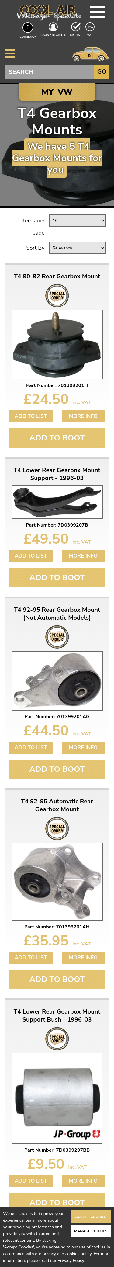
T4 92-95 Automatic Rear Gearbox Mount (57, 805)
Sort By (35, 248)
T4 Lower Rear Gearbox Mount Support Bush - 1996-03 (57, 1016)
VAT (91, 34)
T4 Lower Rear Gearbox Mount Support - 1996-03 (57, 474)
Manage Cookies (90, 1231)
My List (76, 35)
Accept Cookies (90, 1216)
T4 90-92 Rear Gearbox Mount (57, 276)
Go (101, 72)
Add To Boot (57, 438)
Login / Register (53, 35)
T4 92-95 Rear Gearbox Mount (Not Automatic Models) (57, 614)
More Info (83, 416)
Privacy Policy (70, 1260)
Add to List (31, 416)
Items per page (33, 226)
